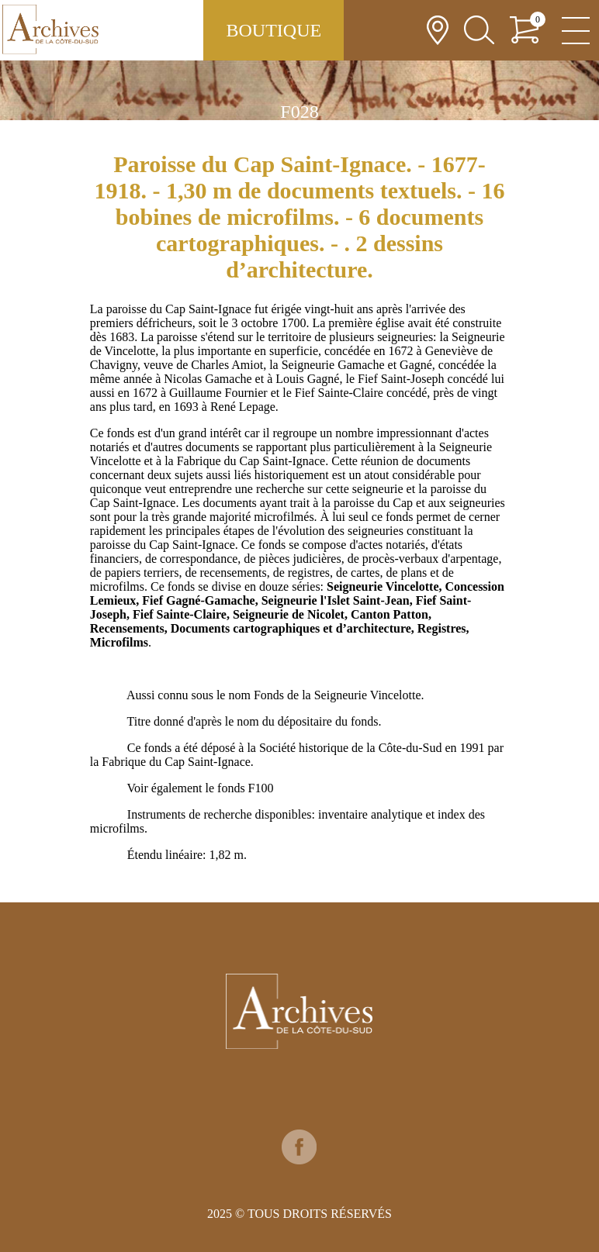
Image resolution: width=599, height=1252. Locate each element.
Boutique (273, 30)
